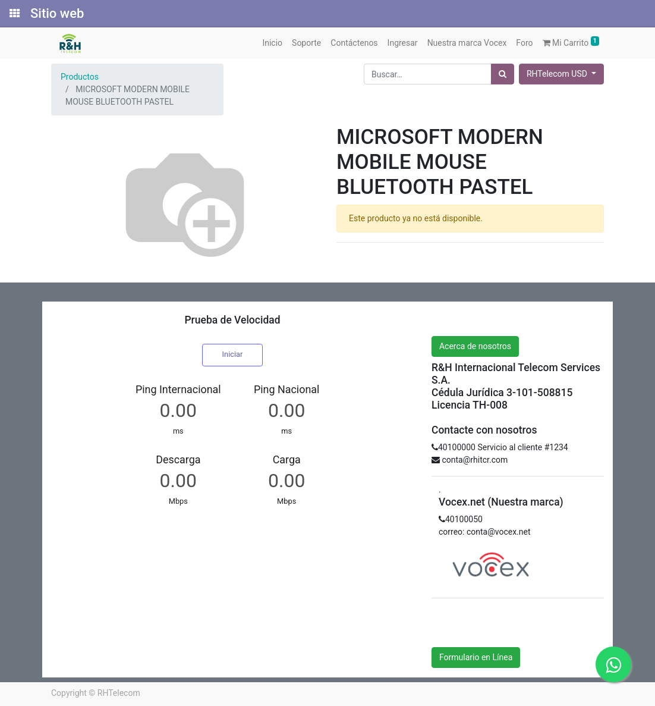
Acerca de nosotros (475, 346)
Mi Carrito (571, 42)
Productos (80, 76)
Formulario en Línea (475, 657)
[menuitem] (272, 43)
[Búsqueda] (502, 74)
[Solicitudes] (13, 13)
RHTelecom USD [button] (558, 74)
